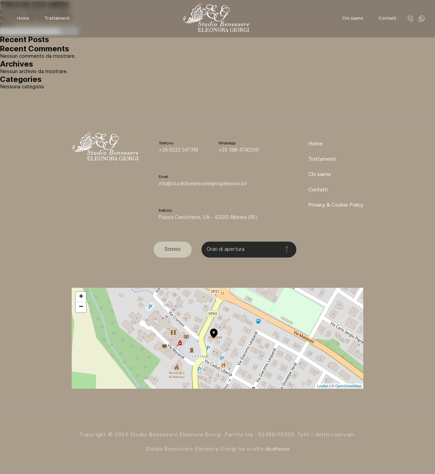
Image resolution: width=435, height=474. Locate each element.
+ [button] (81, 297)
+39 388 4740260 (239, 150)
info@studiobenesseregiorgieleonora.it (203, 183)
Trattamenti (57, 18)
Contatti (387, 18)
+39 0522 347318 (178, 150)
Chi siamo (352, 18)
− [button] (81, 307)
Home (23, 18)
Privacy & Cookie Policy (335, 205)
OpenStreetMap (348, 386)
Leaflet (322, 386)
